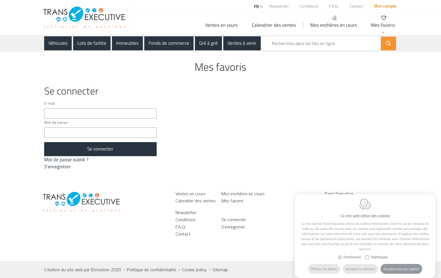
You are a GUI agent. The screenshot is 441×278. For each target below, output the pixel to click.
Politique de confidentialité (151, 269)
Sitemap (220, 269)
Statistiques (379, 256)
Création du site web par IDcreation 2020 (82, 269)
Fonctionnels (352, 256)
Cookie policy (194, 269)
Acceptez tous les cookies (401, 268)
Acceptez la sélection (360, 268)
